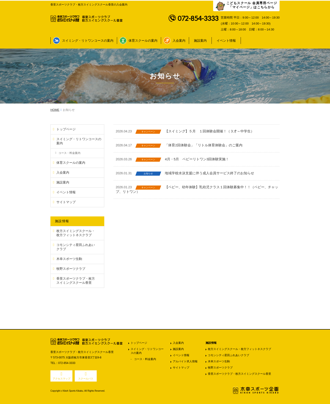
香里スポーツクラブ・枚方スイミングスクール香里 (239, 373)
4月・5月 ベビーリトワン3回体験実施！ (197, 159)
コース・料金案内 (145, 359)
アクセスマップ (61, 378)
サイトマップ (181, 367)
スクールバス (85, 378)
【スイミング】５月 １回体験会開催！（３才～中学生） (209, 131)
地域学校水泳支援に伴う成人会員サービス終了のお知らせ (209, 173)
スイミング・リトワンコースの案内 (87, 40)
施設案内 (200, 40)
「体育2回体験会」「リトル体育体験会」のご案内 (203, 145)
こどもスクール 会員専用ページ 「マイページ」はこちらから (251, 5)
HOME (54, 110)
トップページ (139, 342)
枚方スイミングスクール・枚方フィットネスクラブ (239, 349)
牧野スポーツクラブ (220, 367)
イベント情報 (226, 40)
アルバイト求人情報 (185, 361)
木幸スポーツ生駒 (219, 361)
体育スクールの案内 (143, 40)
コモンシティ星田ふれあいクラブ (228, 355)
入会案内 (179, 40)
